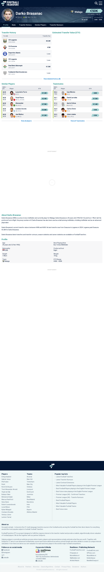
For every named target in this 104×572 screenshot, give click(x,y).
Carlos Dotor (71, 109)
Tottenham (30, 482)
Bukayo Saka (6, 494)
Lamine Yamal (6, 517)
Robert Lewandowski (9, 504)
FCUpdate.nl (74, 553)
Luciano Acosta (21, 109)
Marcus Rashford (7, 499)
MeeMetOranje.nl (92, 560)
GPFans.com (91, 553)
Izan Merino (71, 92)
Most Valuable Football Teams (66, 506)
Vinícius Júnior (6, 514)
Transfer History (25, 25)
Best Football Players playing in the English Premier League (75, 488)
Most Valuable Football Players (66, 503)
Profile (5, 25)
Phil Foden (5, 482)
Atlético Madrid (32, 512)
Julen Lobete (71, 114)
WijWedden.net (75, 558)
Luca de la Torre (21, 92)
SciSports (42, 535)
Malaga (52, 218)
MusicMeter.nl (91, 555)
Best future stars (61, 509)
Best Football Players (63, 500)
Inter (28, 504)
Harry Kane (5, 502)
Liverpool (30, 489)
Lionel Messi (6, 507)
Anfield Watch (74, 560)
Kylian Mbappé (6, 509)
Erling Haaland (6, 477)
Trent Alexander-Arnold (10, 489)
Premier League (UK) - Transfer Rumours (69, 497)
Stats (14, 25)
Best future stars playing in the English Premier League (74, 491)
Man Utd (29, 479)
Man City (30, 484)
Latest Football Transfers (64, 477)
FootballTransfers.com (77, 550)
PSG (28, 507)
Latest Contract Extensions (65, 482)
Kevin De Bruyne (7, 487)
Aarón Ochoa (71, 103)
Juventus (30, 494)
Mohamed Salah (7, 497)
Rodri (3, 484)
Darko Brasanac (29, 13)
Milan (28, 497)
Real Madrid (31, 499)
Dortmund (30, 492)
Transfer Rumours (56, 25)
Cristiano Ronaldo (7, 512)
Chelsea (29, 487)
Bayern (29, 509)
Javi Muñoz (20, 114)
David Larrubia (72, 97)
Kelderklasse (91, 558)
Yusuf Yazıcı (20, 97)
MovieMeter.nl (74, 555)
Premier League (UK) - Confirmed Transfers (70, 494)
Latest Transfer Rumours (64, 480)
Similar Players (40, 25)
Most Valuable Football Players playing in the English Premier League (79, 485)
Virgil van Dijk (6, 492)
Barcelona (30, 502)
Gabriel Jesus (6, 479)
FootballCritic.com (93, 550)
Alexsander (20, 103)
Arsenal (29, 477)
